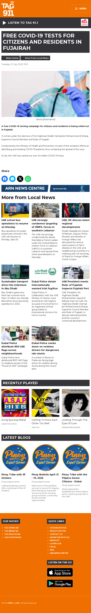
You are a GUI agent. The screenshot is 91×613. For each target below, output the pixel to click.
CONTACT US (56, 534)
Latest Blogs (16, 437)
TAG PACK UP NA (12, 534)
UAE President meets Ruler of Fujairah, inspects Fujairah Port (76, 277)
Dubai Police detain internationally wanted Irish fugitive (45, 277)
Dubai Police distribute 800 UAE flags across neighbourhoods (15, 340)
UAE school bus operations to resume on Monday (15, 215)
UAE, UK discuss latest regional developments (76, 215)
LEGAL (53, 547)
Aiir (18, 603)
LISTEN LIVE (55, 543)
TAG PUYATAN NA (12, 537)
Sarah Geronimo (9, 424)
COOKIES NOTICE (58, 528)
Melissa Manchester (71, 427)
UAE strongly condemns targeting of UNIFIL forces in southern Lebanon (45, 217)
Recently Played (20, 383)
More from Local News (37, 58)
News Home (12, 58)
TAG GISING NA (11, 528)
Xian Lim (35, 427)
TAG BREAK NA (11, 531)
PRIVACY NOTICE (58, 531)
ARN (52, 550)
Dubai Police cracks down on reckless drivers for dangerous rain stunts (45, 340)
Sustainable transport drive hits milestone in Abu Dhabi (15, 277)
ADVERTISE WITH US (59, 537)
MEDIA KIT (55, 540)
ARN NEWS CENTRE (59, 553)
